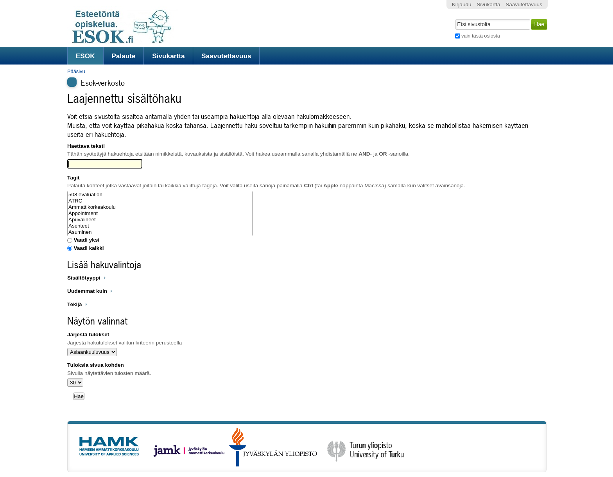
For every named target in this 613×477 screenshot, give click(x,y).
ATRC (159, 201)
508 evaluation (159, 195)
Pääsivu (76, 71)
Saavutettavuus (226, 56)
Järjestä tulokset (88, 334)
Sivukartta (168, 56)
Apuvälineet (159, 220)
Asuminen (159, 232)
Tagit (73, 178)
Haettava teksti (86, 146)
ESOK (85, 56)
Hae (454, 18)
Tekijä (74, 304)
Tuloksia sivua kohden (95, 365)
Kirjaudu (461, 4)
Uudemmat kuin (87, 291)
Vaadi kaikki (88, 248)
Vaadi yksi (86, 240)
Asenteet (159, 226)
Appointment (159, 213)
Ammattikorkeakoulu (159, 207)
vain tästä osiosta (480, 36)
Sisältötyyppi (83, 278)
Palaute (123, 56)
